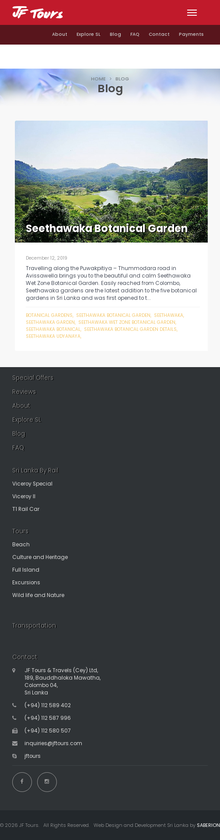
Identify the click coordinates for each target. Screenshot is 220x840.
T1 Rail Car (25, 509)
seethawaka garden (50, 322)
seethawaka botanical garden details (130, 329)
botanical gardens (49, 315)
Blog (115, 34)
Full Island (25, 569)
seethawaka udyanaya (53, 336)
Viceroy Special (32, 483)
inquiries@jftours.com (53, 743)
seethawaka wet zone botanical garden (126, 322)
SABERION (208, 825)
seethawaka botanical (53, 329)
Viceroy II (23, 496)
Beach (21, 544)
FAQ (135, 34)
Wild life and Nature (38, 595)
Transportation (34, 625)
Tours (20, 531)
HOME (98, 78)
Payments (191, 34)
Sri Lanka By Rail (35, 470)
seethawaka (168, 315)
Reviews (24, 392)
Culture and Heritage (40, 557)
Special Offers (32, 378)
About (59, 34)
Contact (159, 34)
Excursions (26, 582)
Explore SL (89, 34)
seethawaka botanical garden (113, 315)
